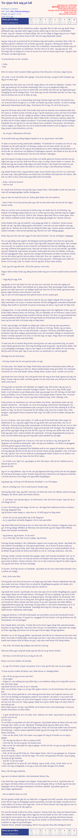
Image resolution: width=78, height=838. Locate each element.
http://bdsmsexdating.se (20, 11)
